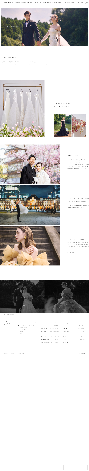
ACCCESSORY (23, 335)
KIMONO (21, 331)
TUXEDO (21, 333)
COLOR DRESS (23, 329)
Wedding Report (66, 2)
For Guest (17, 2)
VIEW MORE (71, 252)
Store (13, 2)
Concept (5, 2)
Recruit (12, 353)
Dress (9, 2)
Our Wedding (30, 2)
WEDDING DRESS (23, 327)
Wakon (36, 2)
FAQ (78, 2)
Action (82, 2)
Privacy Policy (21, 353)
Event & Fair (23, 2)
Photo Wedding (42, 2)
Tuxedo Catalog (57, 2)
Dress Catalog (50, 2)
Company (6, 353)
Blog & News (74, 2)
